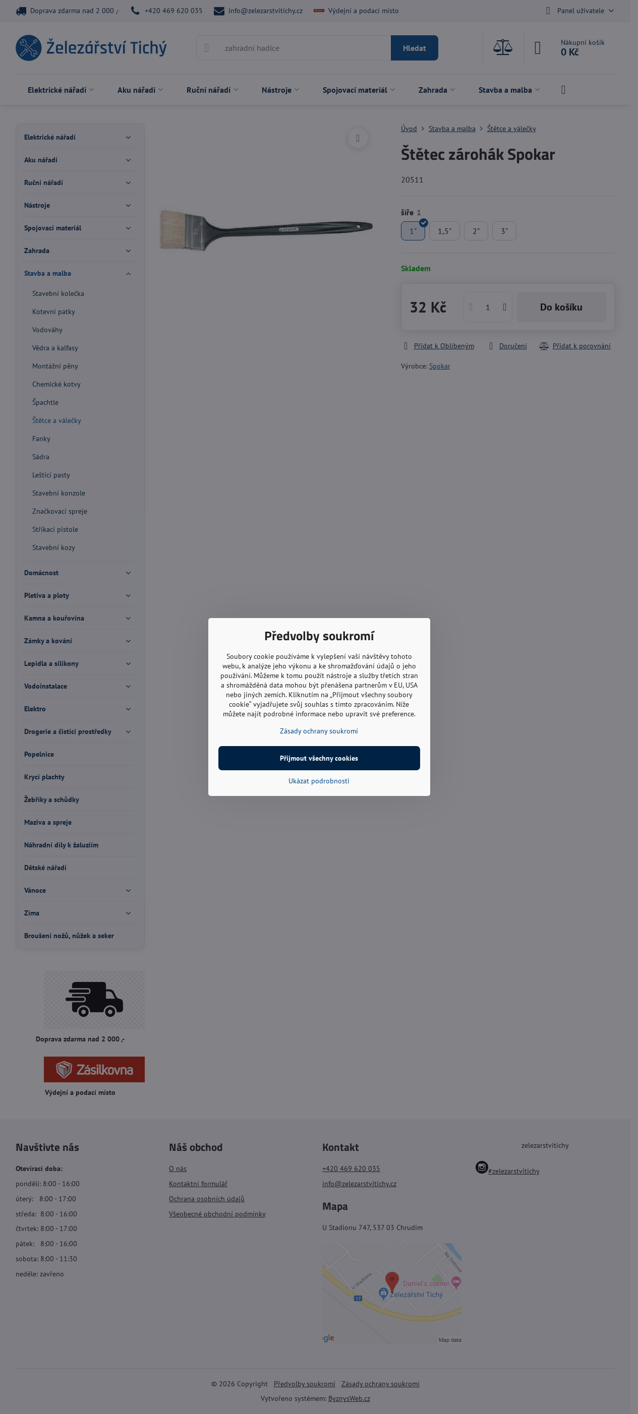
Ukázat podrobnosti (319, 780)
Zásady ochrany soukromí (319, 730)
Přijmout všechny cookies (319, 758)
